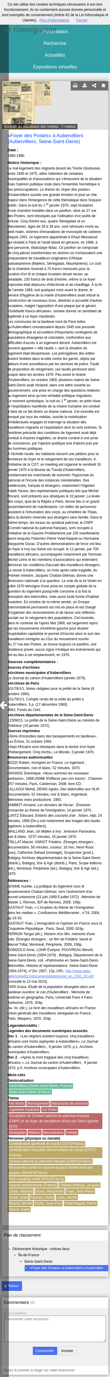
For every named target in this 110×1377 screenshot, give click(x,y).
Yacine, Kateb (19, 1209)
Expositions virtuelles (55, 66)
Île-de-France (28, 1255)
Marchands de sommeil (69, 1103)
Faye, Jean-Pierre (80, 1191)
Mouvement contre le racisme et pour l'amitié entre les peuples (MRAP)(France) (51, 1170)
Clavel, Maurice (21, 1191)
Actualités (55, 55)
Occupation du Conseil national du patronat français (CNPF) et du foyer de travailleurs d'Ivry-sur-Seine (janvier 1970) (54, 1121)
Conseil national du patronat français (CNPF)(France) (50, 1161)
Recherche (55, 43)
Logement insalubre (24, 1110)
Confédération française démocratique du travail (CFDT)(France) (52, 1152)
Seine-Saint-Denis (38, 1261)
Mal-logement (38, 1103)
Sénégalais (17, 1133)
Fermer (82, 20)
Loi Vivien (49, 1110)
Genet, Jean (18, 1197)
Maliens (34, 1133)
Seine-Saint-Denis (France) (30, 1092)
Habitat (71, 1133)
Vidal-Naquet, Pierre (81, 1203)
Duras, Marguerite (49, 1191)
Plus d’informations (54, 20)
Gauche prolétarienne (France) (33, 1185)
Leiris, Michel (67, 1197)
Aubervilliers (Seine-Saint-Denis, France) (40, 1086)
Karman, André (42, 1197)
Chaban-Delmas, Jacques (79, 1185)
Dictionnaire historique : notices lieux (41, 1249)
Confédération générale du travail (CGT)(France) (46, 1144)
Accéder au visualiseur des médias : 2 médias (40, 127)
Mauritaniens (53, 1133)
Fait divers (17, 1103)
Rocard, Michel (20, 1203)
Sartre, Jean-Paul (48, 1203)
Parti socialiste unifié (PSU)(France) (37, 1179)
